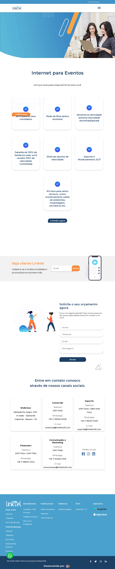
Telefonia (9, 518)
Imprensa (44, 514)
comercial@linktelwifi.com (57, 427)
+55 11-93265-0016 (57, 459)
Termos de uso (47, 518)
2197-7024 (20, 453)
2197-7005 (58, 410)
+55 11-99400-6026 (58, 419)
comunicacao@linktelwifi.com (57, 467)
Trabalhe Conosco (30, 517)
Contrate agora (57, 220)
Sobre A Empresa (47, 509)
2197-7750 (31, 453)
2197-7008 (57, 450)
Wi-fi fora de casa (13, 522)
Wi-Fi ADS (10, 540)
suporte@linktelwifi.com (89, 429)
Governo (9, 551)
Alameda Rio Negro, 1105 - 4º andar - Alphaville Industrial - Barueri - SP (25, 415)
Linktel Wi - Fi (81, 509)
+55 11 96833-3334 (25, 462)
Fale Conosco (93, 2)
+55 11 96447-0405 (89, 421)
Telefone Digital (64, 509)
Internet (9, 514)
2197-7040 (84, 409)
